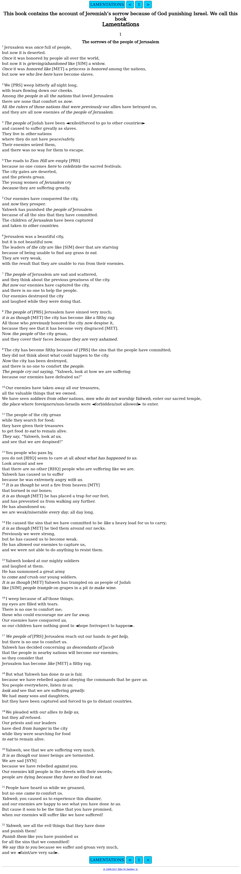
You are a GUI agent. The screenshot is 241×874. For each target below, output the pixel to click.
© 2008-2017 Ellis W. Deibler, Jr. (120, 869)
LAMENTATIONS (107, 4)
